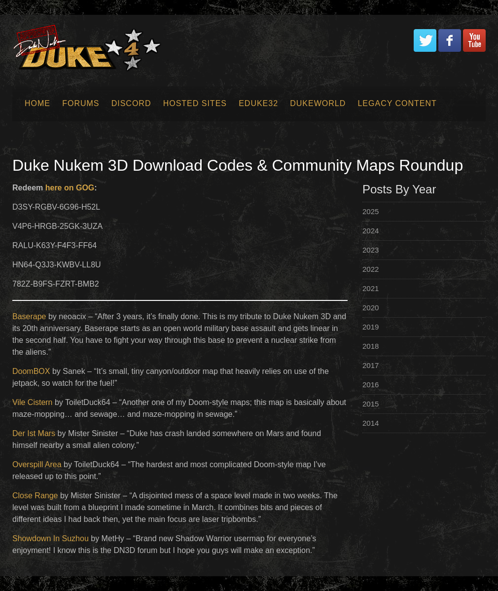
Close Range (35, 495)
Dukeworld (318, 103)
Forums (80, 103)
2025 (370, 211)
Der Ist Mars (33, 433)
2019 (370, 327)
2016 (370, 384)
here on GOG (70, 188)
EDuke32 (258, 103)
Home (37, 103)
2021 (370, 288)
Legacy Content (396, 103)
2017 (370, 365)
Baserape (29, 316)
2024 (370, 230)
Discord (131, 103)
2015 (370, 404)
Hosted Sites (195, 103)
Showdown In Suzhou (50, 538)
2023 (370, 250)
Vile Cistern (32, 402)
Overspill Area (37, 464)
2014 (370, 423)
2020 (370, 307)
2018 (370, 346)
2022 (370, 269)
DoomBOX (31, 371)
